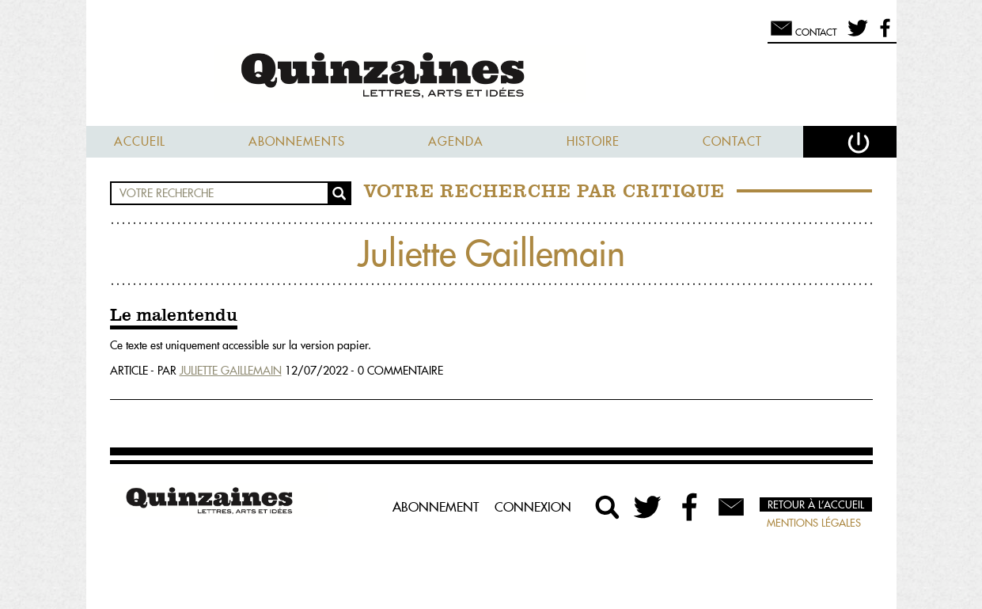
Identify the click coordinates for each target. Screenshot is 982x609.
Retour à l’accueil (816, 504)
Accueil (139, 141)
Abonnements (296, 141)
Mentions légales (814, 522)
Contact (732, 141)
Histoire (593, 141)
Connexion (533, 507)
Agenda (455, 141)
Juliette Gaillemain (231, 370)
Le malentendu (173, 316)
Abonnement (435, 507)
